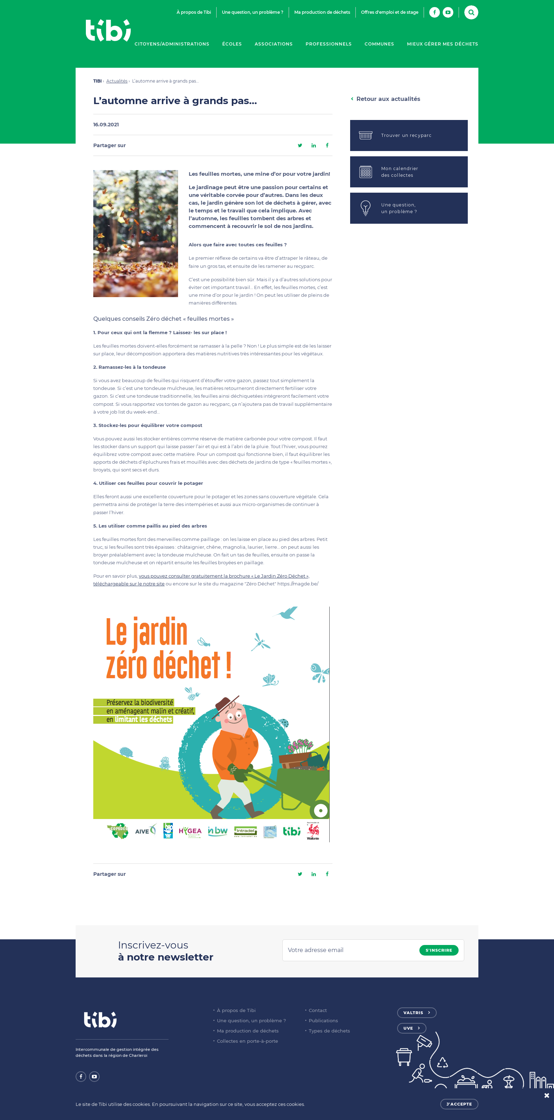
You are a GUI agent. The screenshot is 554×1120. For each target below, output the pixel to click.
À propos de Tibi (194, 12)
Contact (318, 1010)
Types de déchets (329, 1031)
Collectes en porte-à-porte (247, 1041)
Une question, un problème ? (252, 12)
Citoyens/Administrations (172, 44)
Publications (323, 1020)
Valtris (413, 1012)
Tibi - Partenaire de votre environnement (108, 30)
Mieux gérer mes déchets (442, 44)
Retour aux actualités (388, 99)
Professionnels (329, 44)
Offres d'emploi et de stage (389, 12)
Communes (379, 44)
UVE (408, 1028)
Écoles (232, 44)
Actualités (117, 81)
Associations (274, 44)
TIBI (97, 81)
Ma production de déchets (322, 12)
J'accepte (459, 1104)
